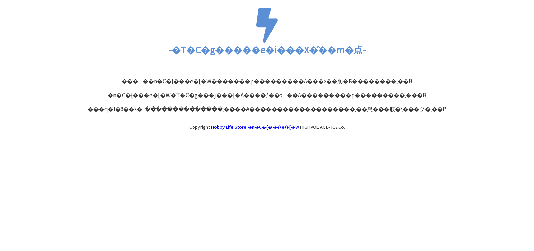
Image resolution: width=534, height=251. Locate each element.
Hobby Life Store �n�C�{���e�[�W (255, 126)
